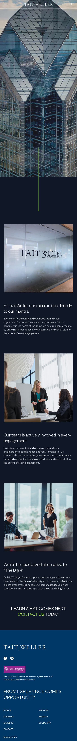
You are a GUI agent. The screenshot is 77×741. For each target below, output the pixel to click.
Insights (43, 716)
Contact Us (31, 614)
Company (9, 716)
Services (43, 710)
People (7, 710)
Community (44, 722)
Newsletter (10, 737)
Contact (8, 728)
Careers (8, 722)
